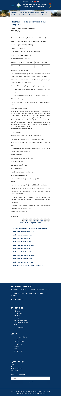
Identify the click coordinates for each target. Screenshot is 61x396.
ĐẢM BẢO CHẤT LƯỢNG (19, 320)
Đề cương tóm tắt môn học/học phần (38, 14)
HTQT (14, 325)
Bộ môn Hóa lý (22, 14)
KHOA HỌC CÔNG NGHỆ (19, 322)
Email (14, 348)
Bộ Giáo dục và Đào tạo (19, 337)
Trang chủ (14, 12)
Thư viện (15, 346)
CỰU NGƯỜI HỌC (17, 327)
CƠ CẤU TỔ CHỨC (17, 313)
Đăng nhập (25, 1)
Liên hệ (31, 1)
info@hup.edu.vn (17, 299)
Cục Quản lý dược (17, 341)
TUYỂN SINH (16, 315)
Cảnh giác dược (17, 344)
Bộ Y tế (14, 339)
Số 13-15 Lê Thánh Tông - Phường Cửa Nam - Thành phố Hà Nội (30, 290)
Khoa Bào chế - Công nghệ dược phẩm (29, 12)
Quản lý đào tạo (17, 351)
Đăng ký (30, 382)
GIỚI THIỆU (15, 311)
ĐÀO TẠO (15, 318)
